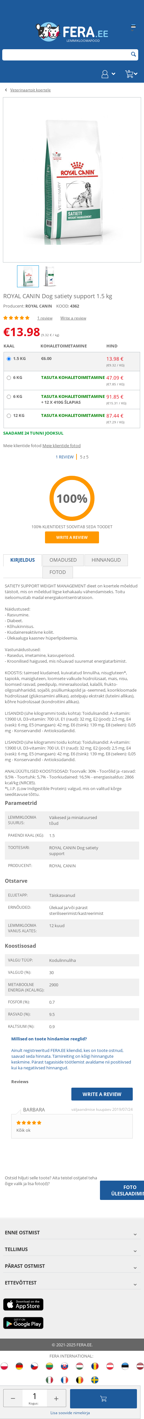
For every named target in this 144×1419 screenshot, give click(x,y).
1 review (44, 318)
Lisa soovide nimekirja (70, 1412)
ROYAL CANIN (38, 306)
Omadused (63, 560)
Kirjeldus (22, 560)
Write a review (73, 318)
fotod (58, 572)
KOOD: (62, 306)
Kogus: (34, 1403)
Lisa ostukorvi (103, 1399)
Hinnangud (106, 560)
